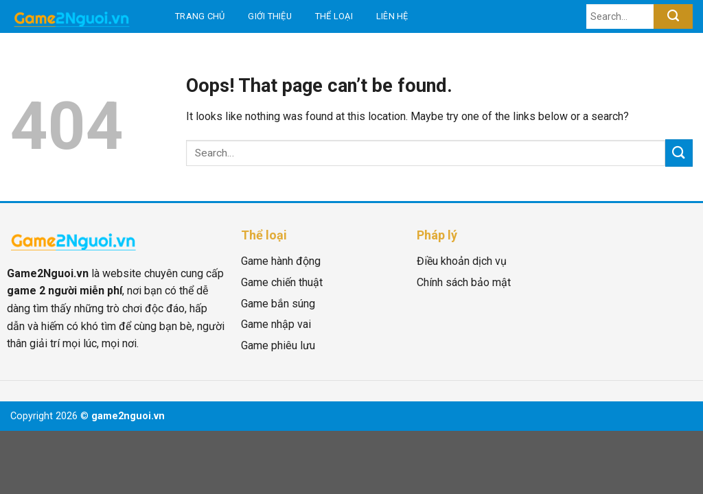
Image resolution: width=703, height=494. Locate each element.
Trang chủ (199, 16)
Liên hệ (392, 16)
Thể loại (334, 16)
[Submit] (673, 16)
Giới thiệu (270, 16)
